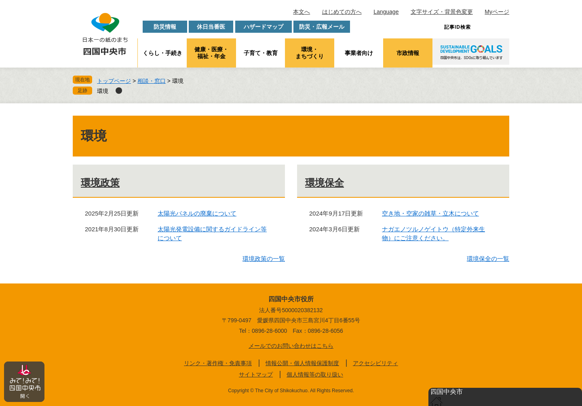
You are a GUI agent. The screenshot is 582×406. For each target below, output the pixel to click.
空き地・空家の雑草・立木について (430, 213)
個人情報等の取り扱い (315, 374)
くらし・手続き (162, 53)
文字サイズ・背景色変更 (442, 11)
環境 (102, 91)
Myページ (497, 11)
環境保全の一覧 (488, 258)
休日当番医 (211, 26)
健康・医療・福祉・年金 (211, 52)
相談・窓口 (151, 81)
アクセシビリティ (375, 363)
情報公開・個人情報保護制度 (302, 363)
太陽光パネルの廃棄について (197, 213)
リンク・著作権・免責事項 (218, 363)
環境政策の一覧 (263, 258)
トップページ (114, 81)
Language (386, 11)
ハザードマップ (263, 26)
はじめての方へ (342, 11)
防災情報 (165, 26)
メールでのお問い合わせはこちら (291, 346)
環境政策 (100, 182)
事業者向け (359, 53)
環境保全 (324, 182)
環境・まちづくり (309, 52)
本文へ (301, 11)
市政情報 (407, 53)
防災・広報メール (321, 26)
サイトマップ (256, 374)
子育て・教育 (261, 53)
